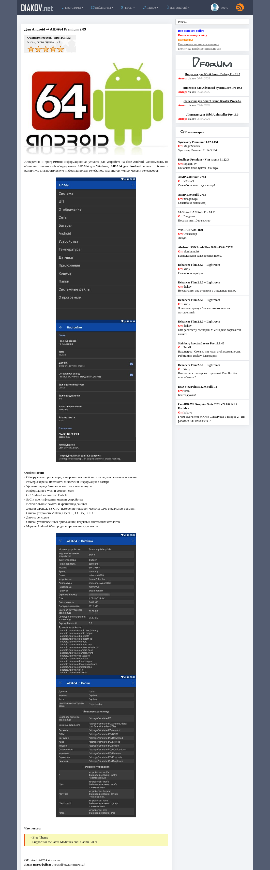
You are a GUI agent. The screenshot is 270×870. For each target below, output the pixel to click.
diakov (37, 7)
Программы (71, 7)
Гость (219, 7)
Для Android (176, 7)
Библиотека (101, 7)
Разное (149, 7)
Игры (126, 7)
